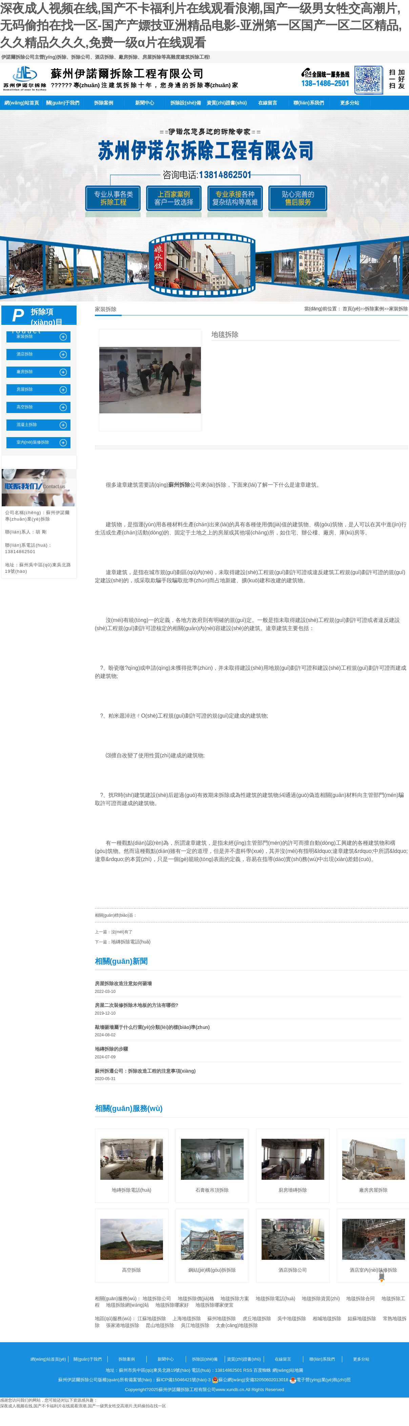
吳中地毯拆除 (292, 1318)
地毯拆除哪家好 (172, 1305)
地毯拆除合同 (360, 1298)
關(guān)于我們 (63, 102)
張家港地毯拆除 (122, 1325)
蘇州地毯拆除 (221, 1318)
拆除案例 (103, 102)
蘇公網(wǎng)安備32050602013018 (250, 1379)
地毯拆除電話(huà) (275, 1298)
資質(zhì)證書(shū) (227, 102)
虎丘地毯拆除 (257, 1318)
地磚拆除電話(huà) (131, 941)
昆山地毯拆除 (160, 1325)
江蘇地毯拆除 (152, 1318)
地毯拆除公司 (157, 1298)
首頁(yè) (351, 308)
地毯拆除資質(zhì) (321, 1298)
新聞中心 (144, 102)
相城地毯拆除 (327, 1318)
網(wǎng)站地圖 (288, 1370)
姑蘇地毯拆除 (362, 1318)
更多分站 (349, 102)
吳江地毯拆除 (195, 1325)
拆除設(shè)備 (185, 102)
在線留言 (267, 102)
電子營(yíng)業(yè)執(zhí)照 (320, 1379)
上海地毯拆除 (186, 1318)
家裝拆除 (398, 308)
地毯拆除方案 (235, 1298)
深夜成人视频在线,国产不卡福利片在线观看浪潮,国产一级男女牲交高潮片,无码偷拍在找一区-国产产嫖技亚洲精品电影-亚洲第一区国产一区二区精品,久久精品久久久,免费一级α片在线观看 (201, 25)
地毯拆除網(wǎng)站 (127, 1305)
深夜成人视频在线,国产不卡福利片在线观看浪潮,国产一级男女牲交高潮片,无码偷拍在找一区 (83, 1406)
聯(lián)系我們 (308, 102)
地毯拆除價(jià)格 (196, 1298)
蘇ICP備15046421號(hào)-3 (183, 1379)
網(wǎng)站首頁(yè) (21, 105)
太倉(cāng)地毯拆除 (237, 1325)
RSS (247, 1370)
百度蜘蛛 (262, 1370)
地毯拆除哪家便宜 (214, 1305)
